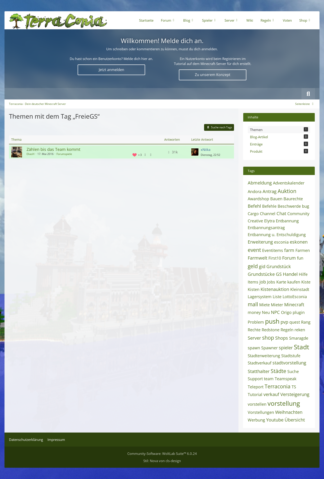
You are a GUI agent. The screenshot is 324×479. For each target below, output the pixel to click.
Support (255, 378)
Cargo (253, 213)
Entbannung (287, 220)
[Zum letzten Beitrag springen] (194, 152)
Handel (290, 274)
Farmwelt (257, 258)
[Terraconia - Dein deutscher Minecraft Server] (58, 20)
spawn (254, 347)
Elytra (269, 220)
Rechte (254, 329)
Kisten (253, 289)
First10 (274, 258)
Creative (255, 220)
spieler (286, 348)
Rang (305, 322)
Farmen (302, 250)
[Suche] (308, 93)
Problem (256, 322)
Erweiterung (260, 242)
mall (253, 304)
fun (300, 258)
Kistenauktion (275, 289)
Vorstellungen (261, 412)
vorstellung (284, 403)
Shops (281, 338)
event (254, 249)
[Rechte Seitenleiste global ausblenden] (305, 104)
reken (300, 329)
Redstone (270, 329)
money (254, 312)
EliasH (30, 154)
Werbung (256, 420)
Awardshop (258, 198)
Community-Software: (162, 453)
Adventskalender (288, 183)
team (269, 378)
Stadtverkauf (259, 363)
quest (294, 322)
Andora (254, 191)
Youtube (275, 420)
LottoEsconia (295, 296)
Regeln (287, 329)
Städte (278, 371)
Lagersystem (260, 296)
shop (268, 337)
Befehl (254, 206)
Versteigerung (294, 394)
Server (254, 338)
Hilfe (303, 274)
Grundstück (278, 266)
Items (253, 282)
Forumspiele (64, 154)
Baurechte (293, 198)
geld (253, 266)
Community (298, 213)
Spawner (269, 347)
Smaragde (298, 338)
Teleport (255, 386)
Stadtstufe (290, 355)
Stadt (301, 347)
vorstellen (257, 404)
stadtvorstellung (289, 363)
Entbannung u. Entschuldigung (277, 234)
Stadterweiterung (264, 355)
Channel (267, 213)
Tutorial (255, 394)
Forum (289, 258)
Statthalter (259, 371)
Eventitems (272, 250)
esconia (281, 242)
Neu (266, 312)
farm (289, 250)
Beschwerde (289, 206)
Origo (286, 312)
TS (294, 386)
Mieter (277, 304)
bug (305, 206)
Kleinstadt (299, 289)
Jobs (271, 282)
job (262, 282)
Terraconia (277, 386)
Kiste (305, 282)
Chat (281, 213)
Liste (277, 296)
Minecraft (294, 305)
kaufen (293, 282)
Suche (293, 371)
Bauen (276, 198)
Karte (281, 282)
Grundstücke (261, 274)
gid (262, 266)
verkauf (271, 394)
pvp (284, 322)
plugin (299, 312)
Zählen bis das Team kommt (53, 149)
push (272, 321)
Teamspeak (285, 378)
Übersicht (295, 420)
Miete (264, 304)
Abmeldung (260, 183)
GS (279, 274)
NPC (275, 312)
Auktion (287, 191)
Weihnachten (288, 412)
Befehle (269, 206)
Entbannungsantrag (266, 227)
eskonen (299, 242)
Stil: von (162, 460)
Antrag (270, 191)
